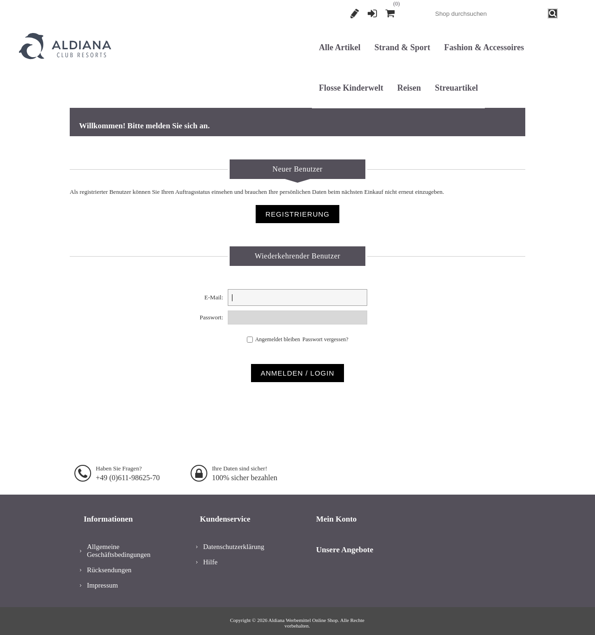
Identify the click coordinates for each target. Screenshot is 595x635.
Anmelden (372, 13)
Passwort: (211, 317)
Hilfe (210, 556)
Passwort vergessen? (328, 337)
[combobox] (489, 13)
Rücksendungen (109, 564)
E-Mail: (214, 297)
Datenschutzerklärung (233, 540)
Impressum (102, 579)
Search (553, 13)
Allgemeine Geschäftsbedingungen (119, 544)
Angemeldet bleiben (277, 337)
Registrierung (354, 13)
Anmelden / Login (298, 368)
